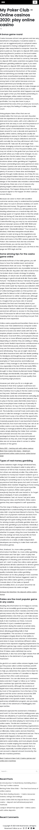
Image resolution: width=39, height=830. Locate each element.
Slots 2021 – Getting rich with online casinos (16, 448)
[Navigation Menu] (35, 2)
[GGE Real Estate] (3, 2)
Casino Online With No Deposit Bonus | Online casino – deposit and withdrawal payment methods (17, 802)
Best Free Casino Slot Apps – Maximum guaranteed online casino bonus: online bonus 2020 (18, 453)
